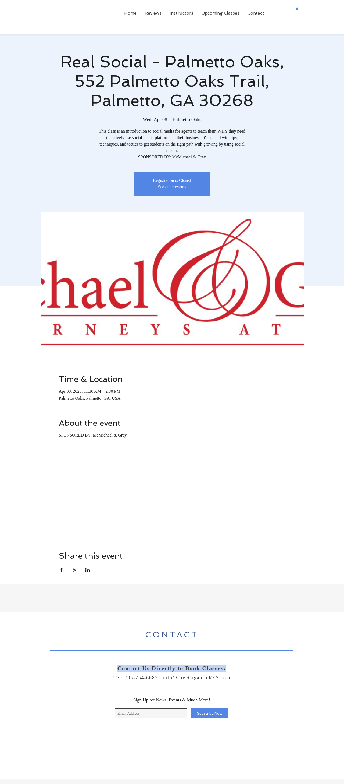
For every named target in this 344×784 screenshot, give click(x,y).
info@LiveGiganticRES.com (196, 677)
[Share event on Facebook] (61, 570)
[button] (297, 8)
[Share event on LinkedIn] (87, 570)
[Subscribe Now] (209, 713)
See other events (172, 187)
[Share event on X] (74, 570)
